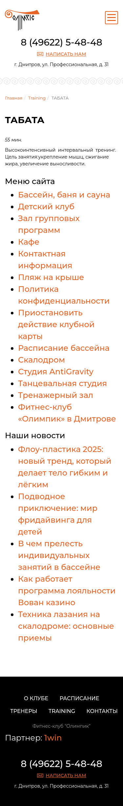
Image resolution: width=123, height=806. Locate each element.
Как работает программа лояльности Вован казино (66, 590)
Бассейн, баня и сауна (64, 194)
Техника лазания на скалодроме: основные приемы (66, 626)
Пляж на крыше (51, 277)
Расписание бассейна (64, 348)
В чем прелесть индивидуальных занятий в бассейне (59, 555)
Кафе (28, 242)
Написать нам (66, 54)
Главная (13, 98)
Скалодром (41, 360)
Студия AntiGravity (55, 371)
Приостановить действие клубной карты (56, 324)
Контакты (102, 711)
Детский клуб (46, 206)
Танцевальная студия (62, 383)
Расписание (79, 698)
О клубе (36, 698)
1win (53, 737)
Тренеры (23, 711)
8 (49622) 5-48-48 (61, 42)
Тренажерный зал (55, 395)
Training (37, 98)
